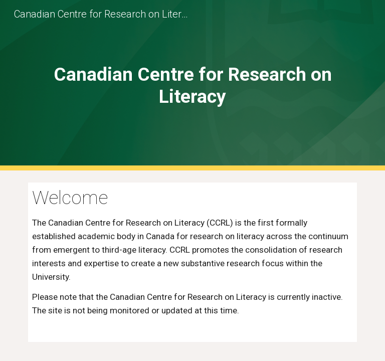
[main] (192, 85)
